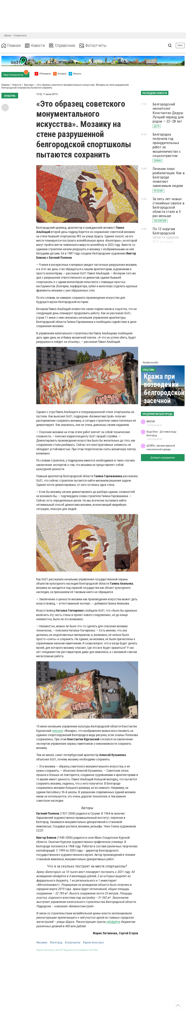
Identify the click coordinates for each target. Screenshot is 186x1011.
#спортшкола (72, 942)
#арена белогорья (93, 942)
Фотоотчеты (93, 45)
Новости (35, 45)
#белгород (56, 942)
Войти (180, 45)
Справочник (62, 45)
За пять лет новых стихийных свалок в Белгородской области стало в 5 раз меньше (168, 207)
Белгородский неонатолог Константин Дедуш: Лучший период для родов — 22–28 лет (168, 112)
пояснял (57, 731)
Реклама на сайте (150, 362)
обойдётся (113, 922)
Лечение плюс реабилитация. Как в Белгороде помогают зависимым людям (169, 177)
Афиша (7, 35)
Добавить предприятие (162, 457)
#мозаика (41, 942)
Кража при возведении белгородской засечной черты (164, 392)
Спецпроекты (20, 35)
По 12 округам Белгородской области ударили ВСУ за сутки (166, 235)
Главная (11, 45)
